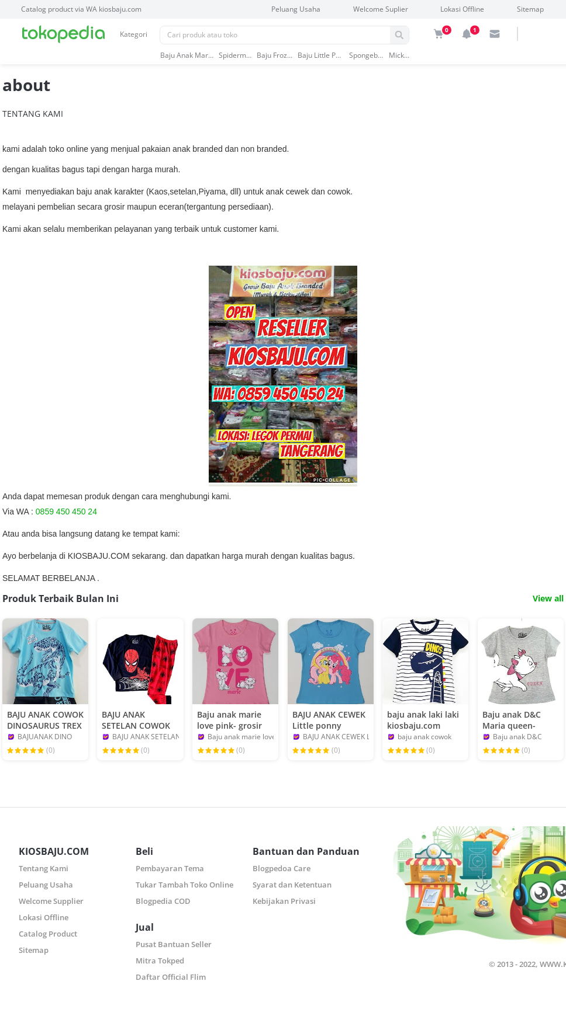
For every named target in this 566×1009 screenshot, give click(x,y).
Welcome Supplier (51, 901)
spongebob (366, 55)
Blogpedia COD (163, 901)
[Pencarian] (275, 35)
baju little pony (321, 55)
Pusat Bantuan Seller (174, 944)
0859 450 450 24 (66, 511)
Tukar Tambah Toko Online (184, 884)
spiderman (235, 55)
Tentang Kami (43, 868)
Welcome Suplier (380, 9)
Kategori (133, 34)
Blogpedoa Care (281, 868)
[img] (438, 34)
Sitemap (530, 9)
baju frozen (274, 55)
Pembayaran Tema (170, 868)
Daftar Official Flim (171, 977)
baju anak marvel (186, 55)
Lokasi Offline (462, 9)
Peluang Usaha (295, 9)
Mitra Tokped (160, 960)
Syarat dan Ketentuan (292, 884)
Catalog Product (48, 933)
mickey (399, 55)
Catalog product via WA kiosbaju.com (81, 9)
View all (548, 598)
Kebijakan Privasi (284, 901)
